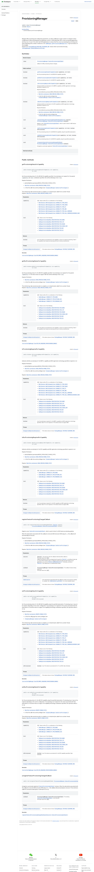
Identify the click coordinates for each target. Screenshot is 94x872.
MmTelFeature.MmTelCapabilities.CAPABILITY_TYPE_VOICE (53, 202)
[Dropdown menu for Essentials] (20, 1)
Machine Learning (35, 870)
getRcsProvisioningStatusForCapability (47, 77)
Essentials (16, 1)
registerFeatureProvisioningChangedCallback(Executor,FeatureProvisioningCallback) (45, 815)
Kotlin (72, 21)
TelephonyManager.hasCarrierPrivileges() (49, 97)
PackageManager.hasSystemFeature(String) (33, 48)
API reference (6, 6)
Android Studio (87, 1)
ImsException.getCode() (56, 581)
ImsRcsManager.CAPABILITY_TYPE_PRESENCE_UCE (50, 301)
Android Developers (26, 13)
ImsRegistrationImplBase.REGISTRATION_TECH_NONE (51, 219)
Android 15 (59, 868)
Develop (32, 13)
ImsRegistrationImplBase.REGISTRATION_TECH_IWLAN (52, 224)
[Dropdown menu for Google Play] (51, 1)
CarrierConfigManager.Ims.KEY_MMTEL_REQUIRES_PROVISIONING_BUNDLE (40, 255)
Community (57, 1)
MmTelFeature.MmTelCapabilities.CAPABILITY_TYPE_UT (52, 207)
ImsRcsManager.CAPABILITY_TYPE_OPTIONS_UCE (50, 299)
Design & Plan (27, 1)
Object (28, 26)
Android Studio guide (73, 869)
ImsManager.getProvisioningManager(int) (56, 43)
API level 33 (76, 17)
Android (21, 868)
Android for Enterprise (23, 870)
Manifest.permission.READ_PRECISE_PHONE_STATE (51, 94)
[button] (8, 15)
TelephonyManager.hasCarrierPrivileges (35, 619)
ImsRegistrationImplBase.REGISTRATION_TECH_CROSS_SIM (53, 226)
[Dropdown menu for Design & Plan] (31, 1)
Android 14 (59, 870)
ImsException (26, 579)
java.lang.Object (25, 29)
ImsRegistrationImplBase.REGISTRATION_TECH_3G (51, 230)
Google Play (46, 1)
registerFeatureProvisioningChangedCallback (49, 119)
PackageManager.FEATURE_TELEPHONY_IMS (65, 249)
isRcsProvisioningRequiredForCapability (47, 101)
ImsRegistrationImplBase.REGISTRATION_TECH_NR (51, 228)
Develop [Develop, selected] (37, 1)
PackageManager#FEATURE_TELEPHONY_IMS (39, 46)
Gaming (33, 868)
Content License (55, 820)
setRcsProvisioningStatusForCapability (47, 135)
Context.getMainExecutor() (55, 562)
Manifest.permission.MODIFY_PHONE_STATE (35, 614)
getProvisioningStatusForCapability (46, 72)
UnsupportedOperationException (31, 249)
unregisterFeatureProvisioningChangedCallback (49, 142)
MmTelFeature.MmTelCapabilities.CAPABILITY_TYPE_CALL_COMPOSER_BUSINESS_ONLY (59, 213)
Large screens (47, 868)
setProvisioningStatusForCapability (46, 128)
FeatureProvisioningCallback (51, 123)
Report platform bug (86, 868)
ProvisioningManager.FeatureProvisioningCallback (50, 61)
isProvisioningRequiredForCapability (47, 83)
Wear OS (46, 870)
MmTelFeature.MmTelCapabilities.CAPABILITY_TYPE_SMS (52, 209)
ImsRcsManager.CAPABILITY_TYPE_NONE (48, 297)
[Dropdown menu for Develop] (40, 1)
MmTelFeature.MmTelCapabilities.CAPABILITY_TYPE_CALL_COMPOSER (55, 211)
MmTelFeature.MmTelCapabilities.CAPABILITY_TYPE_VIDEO (53, 204)
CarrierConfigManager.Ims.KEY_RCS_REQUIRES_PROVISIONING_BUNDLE (39, 343)
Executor (63, 119)
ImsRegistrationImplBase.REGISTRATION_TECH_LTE (51, 222)
